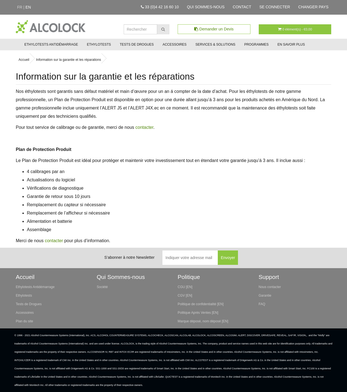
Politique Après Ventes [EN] (198, 313)
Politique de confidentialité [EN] (201, 304)
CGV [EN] (185, 295)
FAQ (262, 304)
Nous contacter (270, 287)
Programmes (256, 44)
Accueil (24, 60)
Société (102, 287)
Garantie (265, 295)
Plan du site (24, 321)
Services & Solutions (215, 44)
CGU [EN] (185, 287)
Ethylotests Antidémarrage (51, 44)
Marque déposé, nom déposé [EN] (203, 321)
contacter (144, 127)
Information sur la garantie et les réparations (68, 60)
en (28, 7)
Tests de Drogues (137, 44)
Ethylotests (99, 44)
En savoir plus (291, 44)
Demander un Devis (214, 29)
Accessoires (174, 44)
